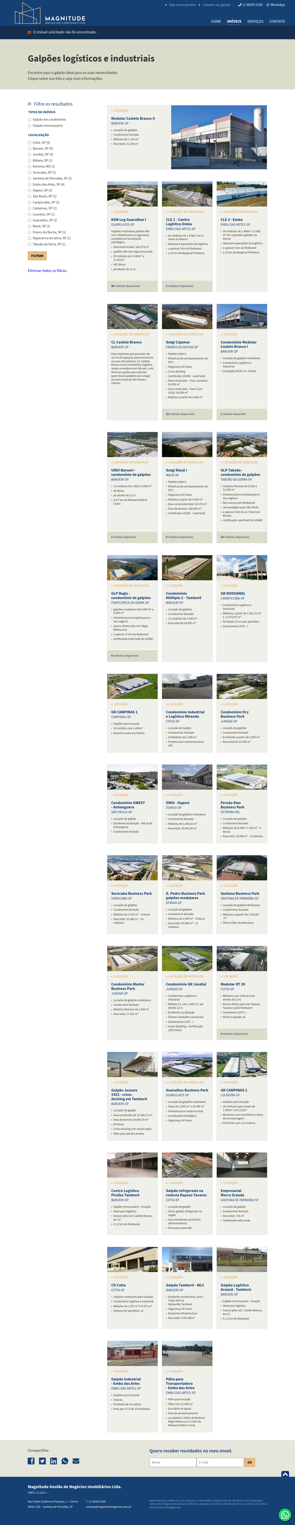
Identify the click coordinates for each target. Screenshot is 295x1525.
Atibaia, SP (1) (42, 160)
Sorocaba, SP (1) (44, 172)
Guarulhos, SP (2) (45, 220)
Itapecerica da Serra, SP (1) (52, 238)
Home (216, 21)
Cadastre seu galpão (216, 4)
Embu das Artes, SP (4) (49, 184)
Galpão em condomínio (49, 119)
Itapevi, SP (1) (42, 190)
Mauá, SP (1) (41, 226)
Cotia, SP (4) (41, 142)
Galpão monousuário (48, 125)
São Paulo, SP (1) (44, 196)
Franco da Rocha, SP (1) (49, 232)
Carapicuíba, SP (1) (46, 202)
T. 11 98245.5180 (96, 1501)
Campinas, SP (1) (45, 208)
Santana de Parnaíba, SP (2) (52, 178)
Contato (277, 21)
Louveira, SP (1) (44, 214)
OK (249, 1462)
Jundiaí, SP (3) (43, 154)
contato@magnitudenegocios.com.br (108, 1507)
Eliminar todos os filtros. (47, 270)
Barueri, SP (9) (43, 148)
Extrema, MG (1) (44, 166)
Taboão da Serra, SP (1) (49, 244)
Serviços (255, 21)
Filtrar (37, 255)
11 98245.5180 (250, 4)
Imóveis (234, 21)
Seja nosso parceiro (182, 4)
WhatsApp (275, 4)
